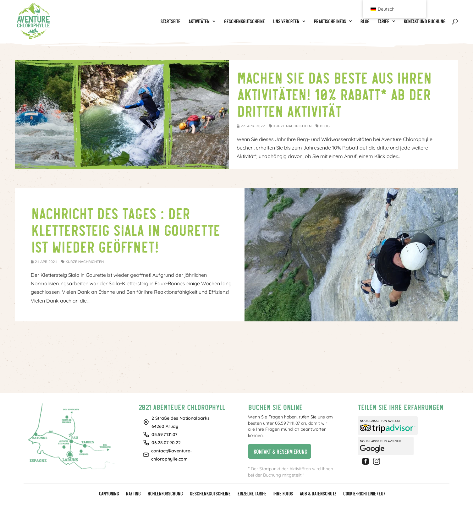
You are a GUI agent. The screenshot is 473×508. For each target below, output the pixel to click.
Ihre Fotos (283, 494)
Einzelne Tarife (251, 494)
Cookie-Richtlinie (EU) (363, 494)
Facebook (366, 461)
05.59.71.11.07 (164, 434)
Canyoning (109, 494)
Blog (325, 126)
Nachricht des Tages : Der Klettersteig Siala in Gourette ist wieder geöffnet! (125, 229)
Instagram (377, 461)
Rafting (133, 494)
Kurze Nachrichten (292, 126)
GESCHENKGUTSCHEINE (210, 494)
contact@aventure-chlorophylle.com (171, 455)
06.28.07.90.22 (166, 442)
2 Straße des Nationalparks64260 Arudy (180, 422)
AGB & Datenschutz (318, 494)
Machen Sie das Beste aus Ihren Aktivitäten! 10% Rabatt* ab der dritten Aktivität (334, 93)
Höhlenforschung (165, 494)
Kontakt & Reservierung (277, 451)
